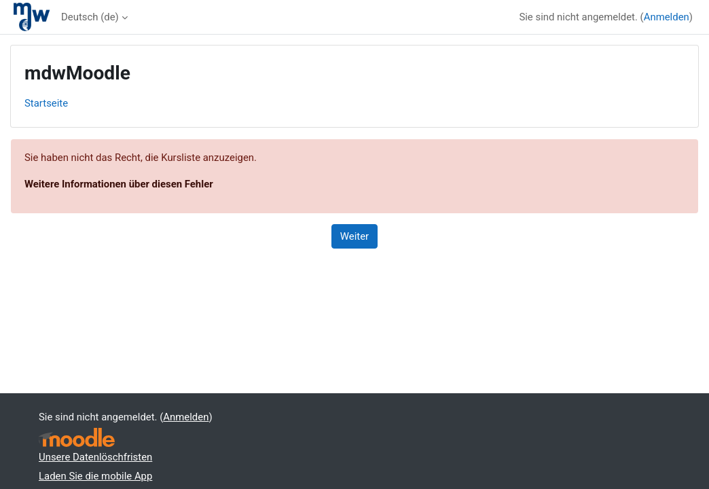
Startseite (46, 103)
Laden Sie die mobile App (95, 476)
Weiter (354, 236)
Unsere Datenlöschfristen (95, 457)
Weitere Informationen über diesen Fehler (118, 184)
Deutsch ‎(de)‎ (90, 17)
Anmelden (666, 17)
